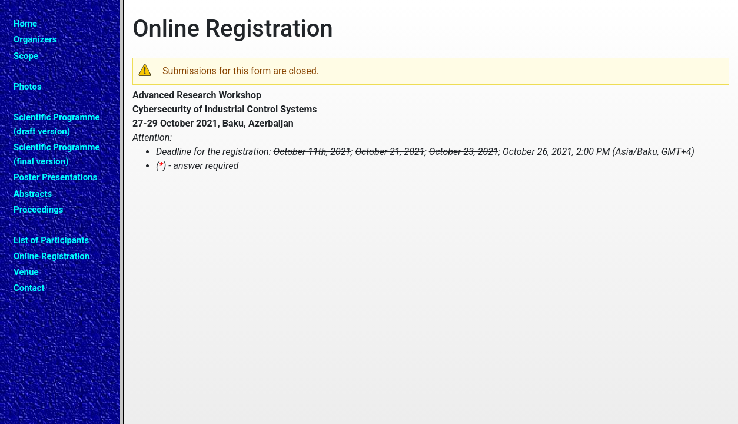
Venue (26, 272)
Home (25, 23)
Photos (28, 86)
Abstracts (33, 193)
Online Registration (51, 256)
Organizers (35, 39)
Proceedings (39, 209)
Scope (26, 56)
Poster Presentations (55, 177)
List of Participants (51, 240)
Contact (29, 288)
